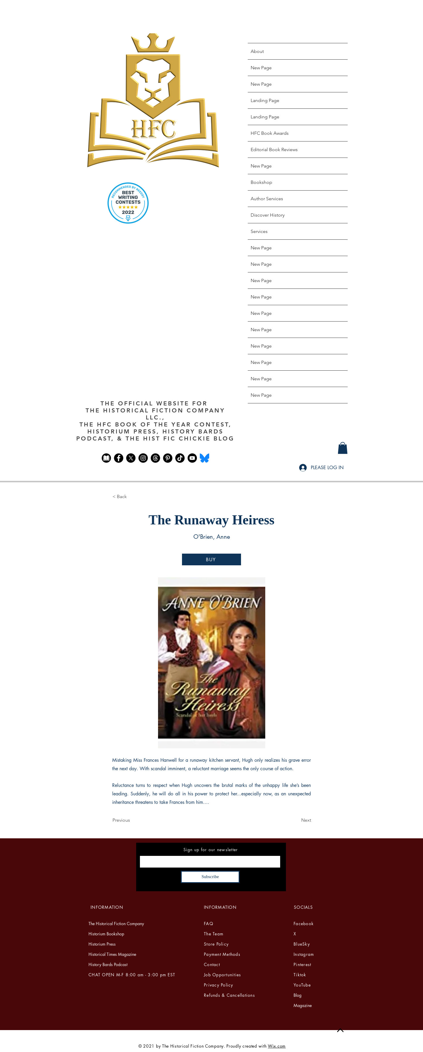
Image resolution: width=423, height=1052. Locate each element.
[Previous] (131, 820)
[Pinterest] (167, 458)
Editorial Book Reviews (274, 149)
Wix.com (277, 1046)
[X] (131, 458)
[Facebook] (118, 458)
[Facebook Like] (155, 475)
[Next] (296, 820)
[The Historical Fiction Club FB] (106, 458)
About (257, 51)
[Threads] (155, 458)
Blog (297, 995)
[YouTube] (192, 458)
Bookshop (261, 182)
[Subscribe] (210, 877)
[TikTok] (180, 458)
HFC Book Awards (270, 133)
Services (259, 231)
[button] (343, 448)
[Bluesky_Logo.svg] (204, 458)
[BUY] (211, 559)
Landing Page (265, 100)
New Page (261, 67)
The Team (213, 934)
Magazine (303, 1005)
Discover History (268, 215)
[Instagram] (143, 458)
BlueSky (302, 944)
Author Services (267, 198)
